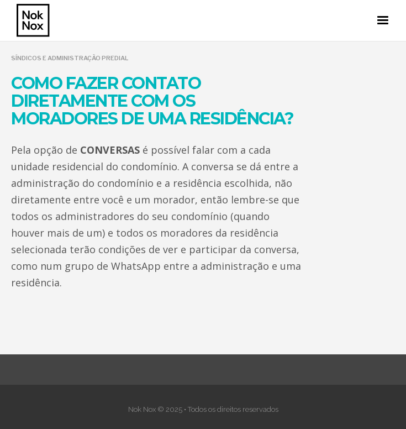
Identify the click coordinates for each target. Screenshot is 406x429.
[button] (383, 20)
